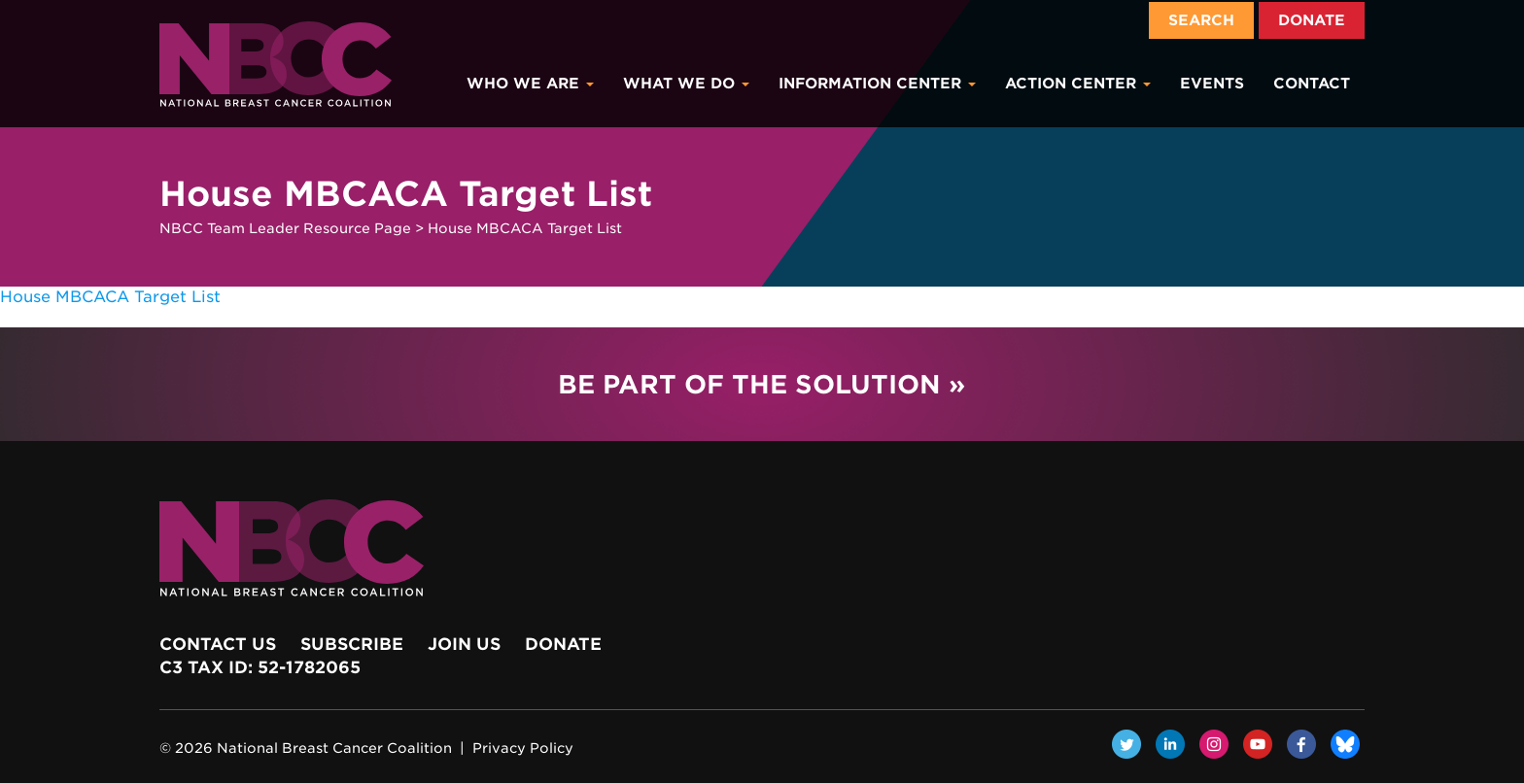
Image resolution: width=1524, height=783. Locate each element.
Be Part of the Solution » (761, 384)
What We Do (686, 83)
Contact (1311, 83)
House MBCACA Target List (110, 297)
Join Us (464, 644)
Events (1212, 83)
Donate (1311, 20)
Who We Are (530, 83)
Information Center (877, 83)
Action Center (1078, 83)
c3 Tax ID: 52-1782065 (260, 667)
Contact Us (217, 644)
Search (1201, 20)
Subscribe (351, 644)
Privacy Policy (522, 748)
